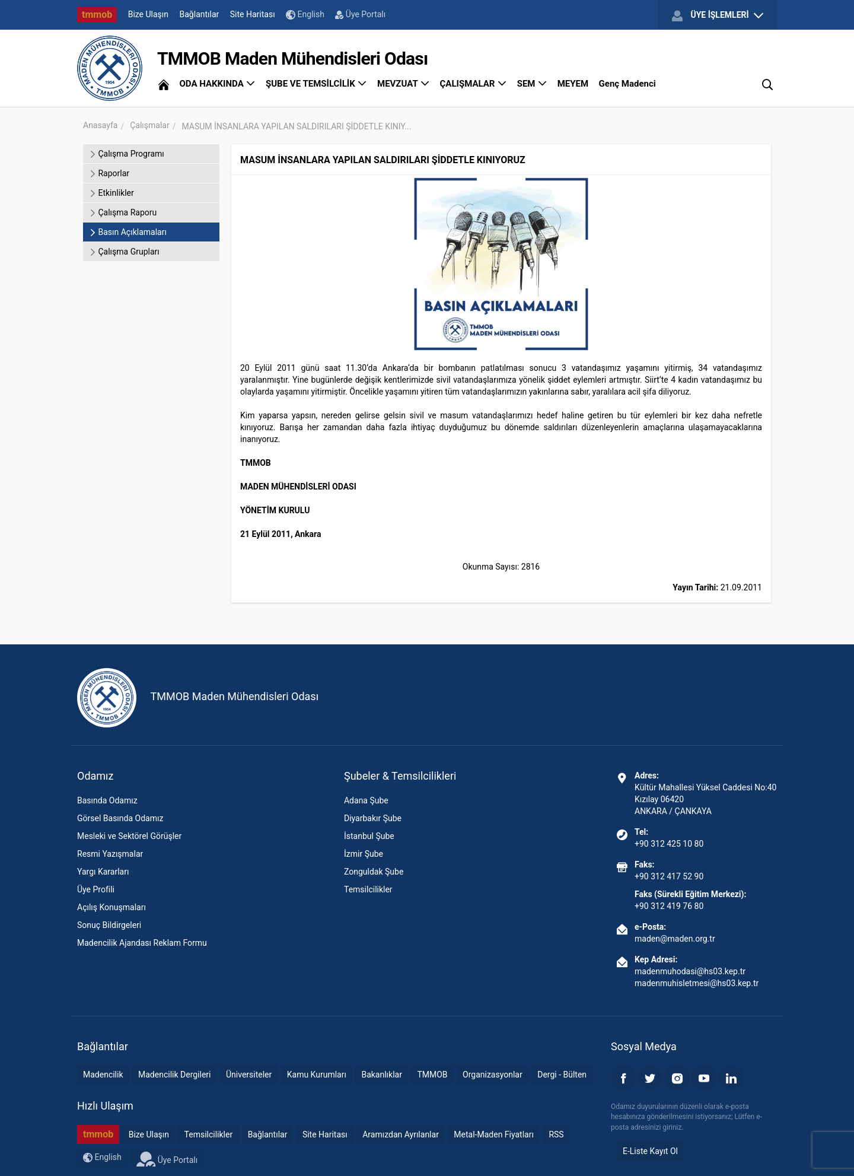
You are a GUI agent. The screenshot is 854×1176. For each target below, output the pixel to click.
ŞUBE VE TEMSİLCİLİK (316, 83)
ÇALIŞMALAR (473, 83)
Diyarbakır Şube (372, 818)
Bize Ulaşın (148, 14)
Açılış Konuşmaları (111, 907)
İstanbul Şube (369, 836)
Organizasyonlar (492, 1074)
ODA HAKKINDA (217, 83)
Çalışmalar (149, 125)
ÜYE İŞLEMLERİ (717, 15)
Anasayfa (100, 125)
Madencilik (103, 1074)
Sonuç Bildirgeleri (109, 925)
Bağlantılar (199, 14)
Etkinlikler (111, 193)
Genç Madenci (627, 83)
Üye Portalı (360, 14)
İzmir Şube (363, 854)
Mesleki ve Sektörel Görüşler (129, 836)
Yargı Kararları (103, 871)
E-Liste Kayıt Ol (650, 1151)
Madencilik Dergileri (174, 1074)
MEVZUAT (403, 83)
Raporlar (109, 173)
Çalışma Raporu (123, 212)
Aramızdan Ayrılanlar (400, 1134)
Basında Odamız (107, 800)
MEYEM (572, 83)
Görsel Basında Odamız (120, 818)
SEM (532, 83)
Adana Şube (366, 800)
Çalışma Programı (126, 153)
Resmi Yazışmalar (110, 854)
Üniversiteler (249, 1074)
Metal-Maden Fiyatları (494, 1134)
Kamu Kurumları (316, 1074)
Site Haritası (252, 14)
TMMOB (432, 1074)
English (305, 14)
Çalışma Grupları (124, 251)
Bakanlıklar (381, 1074)
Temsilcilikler (368, 889)
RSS (556, 1134)
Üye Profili (95, 889)
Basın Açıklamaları (128, 232)
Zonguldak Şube (373, 871)
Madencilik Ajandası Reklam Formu (142, 943)
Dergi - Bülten (562, 1074)
